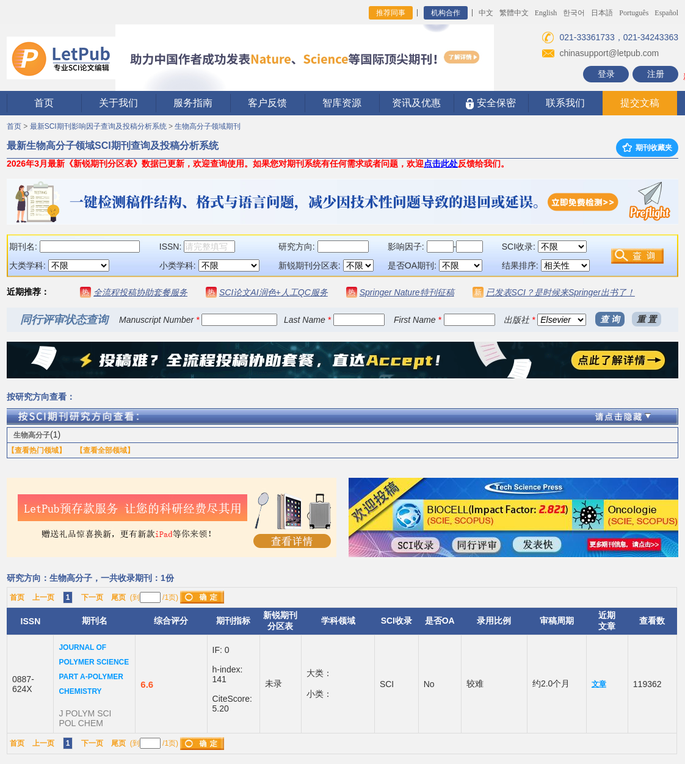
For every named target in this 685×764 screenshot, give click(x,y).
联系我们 (565, 103)
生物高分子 (31, 435)
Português (633, 13)
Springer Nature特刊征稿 (407, 292)
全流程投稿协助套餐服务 (140, 292)
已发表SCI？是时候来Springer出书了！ (560, 292)
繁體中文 (514, 13)
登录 (606, 74)
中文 (486, 13)
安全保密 (490, 103)
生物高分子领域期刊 (208, 126)
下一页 (92, 597)
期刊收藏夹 (647, 148)
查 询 (610, 319)
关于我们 (118, 103)
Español (666, 13)
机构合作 (445, 13)
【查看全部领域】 (105, 450)
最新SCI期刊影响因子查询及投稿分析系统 (98, 126)
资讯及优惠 (416, 103)
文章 (599, 684)
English (546, 13)
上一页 (43, 597)
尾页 (118, 597)
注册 (655, 74)
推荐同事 (390, 13)
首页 (44, 103)
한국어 (574, 13)
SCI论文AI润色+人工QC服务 (273, 292)
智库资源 (341, 103)
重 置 (646, 319)
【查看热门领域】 (36, 450)
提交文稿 (639, 103)
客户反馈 (267, 103)
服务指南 (192, 103)
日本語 (602, 13)
